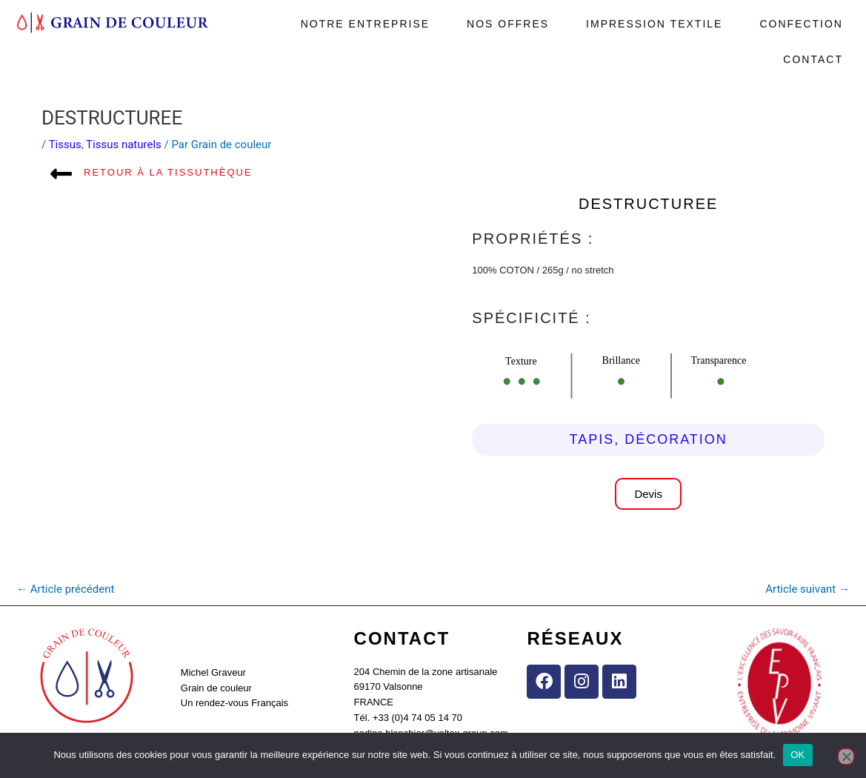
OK (797, 754)
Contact (813, 53)
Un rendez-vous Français (234, 702)
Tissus (65, 144)
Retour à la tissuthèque (168, 172)
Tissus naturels (123, 144)
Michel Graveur (213, 672)
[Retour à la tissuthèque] (61, 174)
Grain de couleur (216, 688)
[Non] (846, 756)
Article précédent (65, 589)
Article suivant (807, 589)
